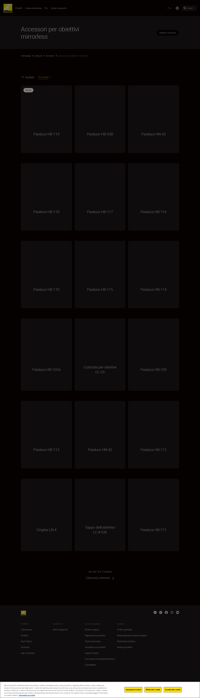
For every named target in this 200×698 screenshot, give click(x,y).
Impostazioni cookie (133, 689)
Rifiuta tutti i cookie (153, 689)
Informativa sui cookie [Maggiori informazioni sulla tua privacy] (27, 695)
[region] (100, 690)
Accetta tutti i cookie (172, 689)
